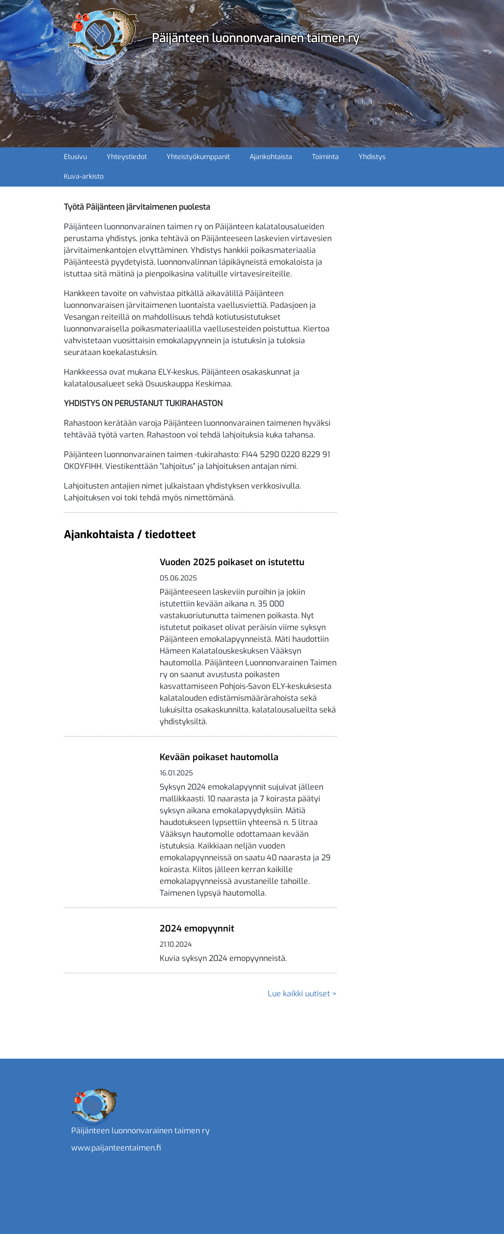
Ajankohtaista (271, 157)
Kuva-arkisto (84, 176)
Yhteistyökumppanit (198, 157)
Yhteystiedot (127, 157)
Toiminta (325, 157)
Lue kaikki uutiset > (302, 993)
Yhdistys (372, 157)
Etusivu (75, 157)
